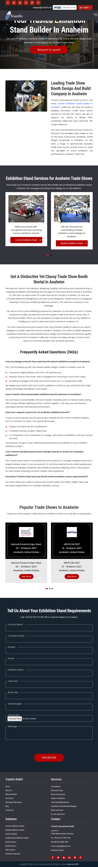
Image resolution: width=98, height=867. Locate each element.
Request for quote (49, 50)
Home (7, 786)
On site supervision (58, 814)
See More (26, 576)
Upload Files (14, 715)
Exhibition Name (16, 670)
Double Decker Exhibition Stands (17, 838)
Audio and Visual (57, 810)
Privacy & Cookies (57, 850)
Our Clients (9, 798)
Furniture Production (12, 854)
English (85, 7)
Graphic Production (58, 798)
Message (12, 726)
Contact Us (9, 810)
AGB (76, 864)
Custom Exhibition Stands (14, 826)
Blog (7, 806)
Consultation (55, 786)
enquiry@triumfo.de (42, 7)
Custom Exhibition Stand (26, 240)
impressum (71, 864)
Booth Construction (58, 794)
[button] (48, 255)
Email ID (12, 647)
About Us (8, 790)
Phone (11, 659)
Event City (13, 681)
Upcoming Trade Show (13, 802)
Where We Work (11, 794)
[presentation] (24, 745)
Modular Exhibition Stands (14, 830)
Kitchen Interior (10, 842)
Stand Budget (15, 704)
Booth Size (13, 692)
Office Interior (10, 850)
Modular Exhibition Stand (72, 243)
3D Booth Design (57, 790)
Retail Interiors (10, 846)
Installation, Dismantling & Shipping (64, 806)
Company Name (16, 636)
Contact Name (16, 625)
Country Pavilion (11, 834)
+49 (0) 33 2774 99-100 (62, 838)
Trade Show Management (60, 802)
